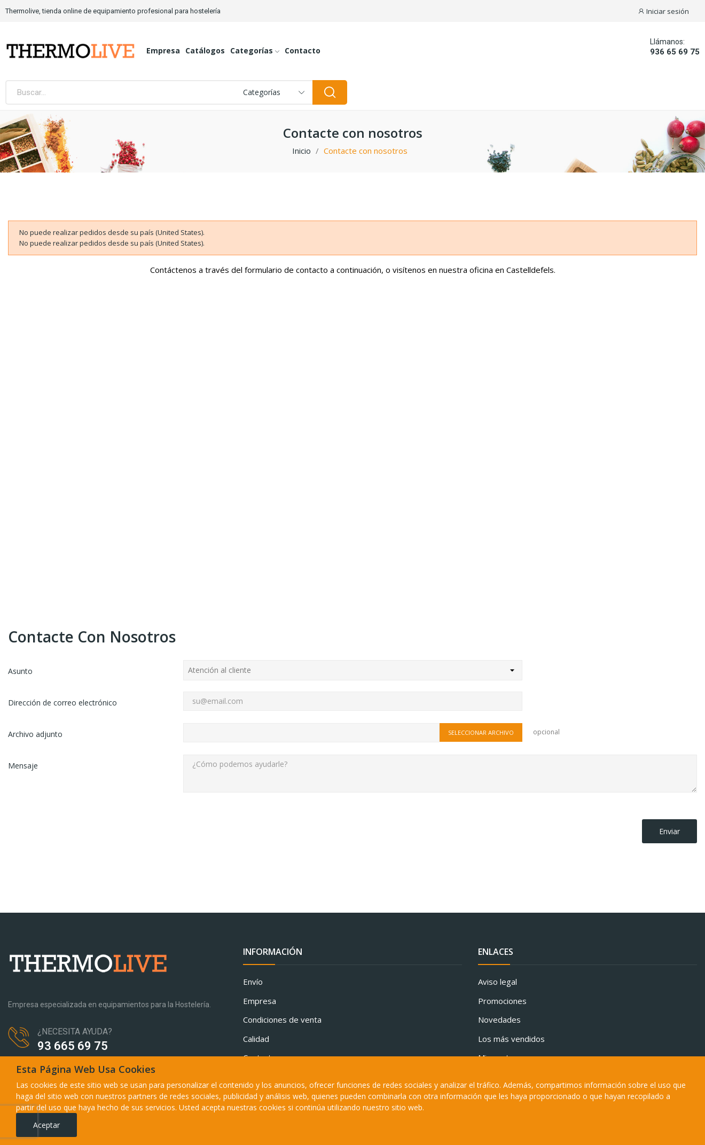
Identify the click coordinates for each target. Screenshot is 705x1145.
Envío (253, 981)
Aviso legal (497, 981)
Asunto (20, 671)
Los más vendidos (511, 1038)
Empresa (259, 1000)
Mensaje (23, 765)
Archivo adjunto (35, 734)
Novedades (499, 1019)
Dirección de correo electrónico (62, 702)
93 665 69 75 (72, 1046)
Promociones (502, 1000)
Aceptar (46, 1125)
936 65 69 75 (675, 52)
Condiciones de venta (282, 1019)
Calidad (256, 1038)
